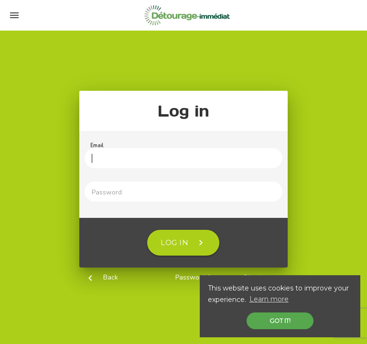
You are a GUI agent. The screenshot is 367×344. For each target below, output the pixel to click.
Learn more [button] (269, 299)
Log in (183, 243)
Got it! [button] (280, 320)
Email (96, 145)
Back (110, 277)
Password (107, 192)
